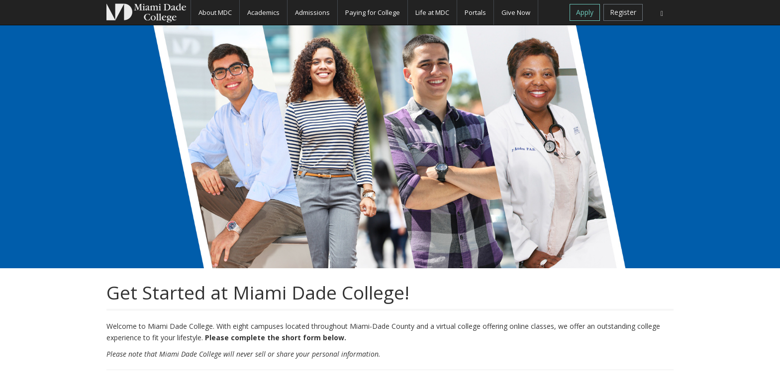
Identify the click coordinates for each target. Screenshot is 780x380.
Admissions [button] (312, 12)
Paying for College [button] (372, 12)
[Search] (662, 12)
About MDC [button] (215, 12)
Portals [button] (475, 12)
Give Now (515, 12)
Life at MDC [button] (432, 12)
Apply (584, 12)
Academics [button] (263, 12)
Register (623, 12)
